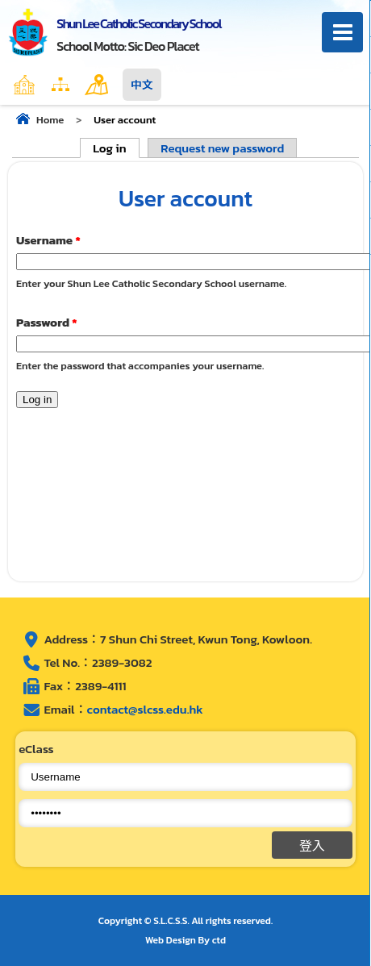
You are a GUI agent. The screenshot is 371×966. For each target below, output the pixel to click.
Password (46, 322)
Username (48, 240)
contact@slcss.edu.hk (145, 709)
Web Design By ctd (185, 940)
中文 (142, 85)
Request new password (222, 148)
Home (58, 85)
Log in (116, 148)
